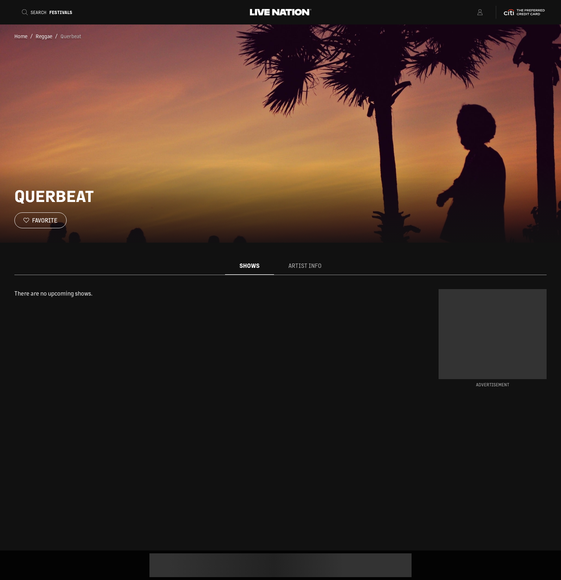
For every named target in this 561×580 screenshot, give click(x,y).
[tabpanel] (206, 293)
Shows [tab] (249, 265)
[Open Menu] (471, 12)
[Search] (47, 12)
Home (20, 36)
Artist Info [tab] (305, 265)
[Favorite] (40, 220)
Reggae (44, 36)
